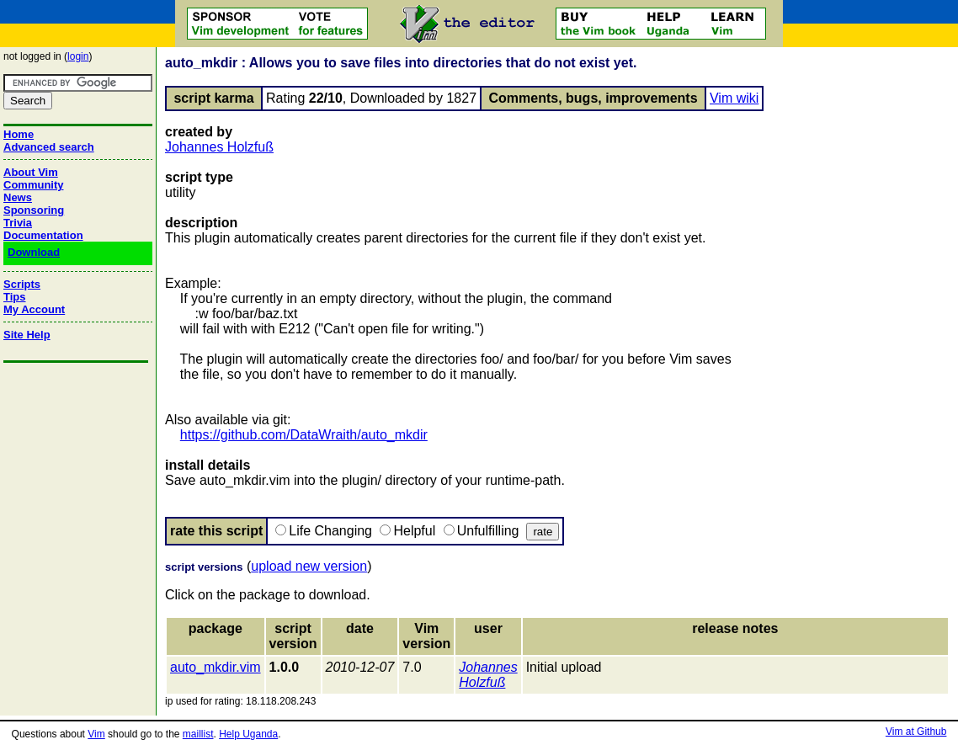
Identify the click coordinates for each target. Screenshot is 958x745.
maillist (198, 734)
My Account (34, 309)
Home (18, 134)
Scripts (21, 284)
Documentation (43, 235)
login (77, 56)
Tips (14, 296)
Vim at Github (916, 731)
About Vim (30, 172)
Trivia (17, 222)
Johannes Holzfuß (219, 147)
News (17, 197)
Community (33, 184)
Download (34, 252)
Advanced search (48, 147)
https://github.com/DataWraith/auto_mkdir (304, 435)
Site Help (27, 334)
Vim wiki (734, 98)
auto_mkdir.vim (215, 667)
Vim (96, 734)
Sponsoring (33, 210)
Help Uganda (248, 734)
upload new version (309, 566)
